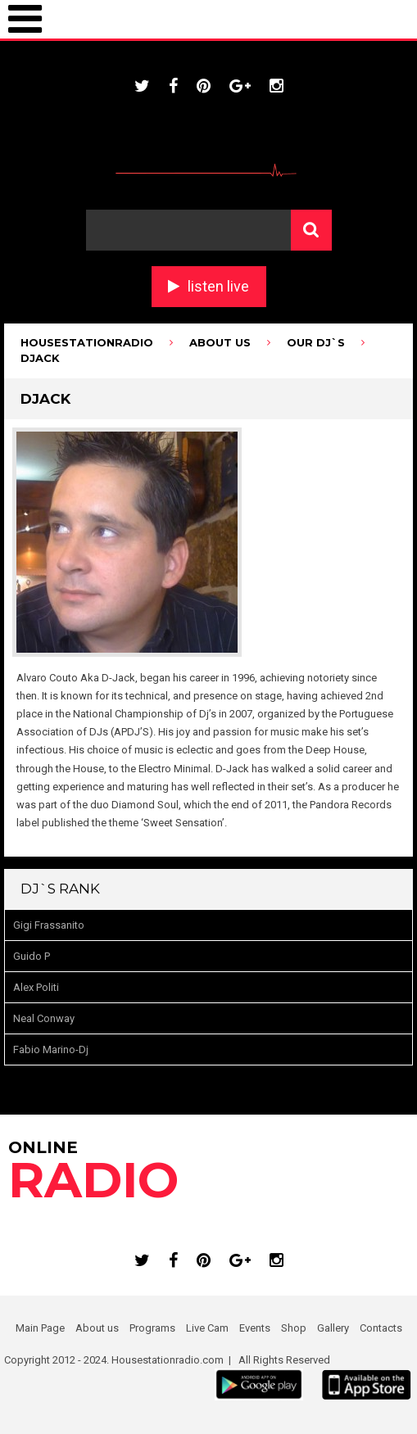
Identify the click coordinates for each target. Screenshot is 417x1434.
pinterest (204, 86)
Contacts (381, 1328)
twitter (142, 86)
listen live (218, 286)
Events (254, 1328)
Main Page (40, 1328)
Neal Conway (44, 1018)
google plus (240, 86)
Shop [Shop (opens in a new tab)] (293, 1328)
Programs (152, 1328)
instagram (276, 86)
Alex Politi (36, 987)
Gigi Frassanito (48, 925)
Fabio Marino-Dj (50, 1049)
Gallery (333, 1328)
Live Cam (207, 1328)
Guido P (31, 956)
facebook (173, 86)
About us (97, 1328)
